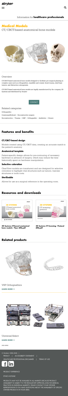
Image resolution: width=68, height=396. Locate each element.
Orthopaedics (6, 112)
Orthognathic (32, 118)
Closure (50, 118)
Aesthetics (42, 118)
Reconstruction (7, 118)
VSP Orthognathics (12, 285)
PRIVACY (6, 356)
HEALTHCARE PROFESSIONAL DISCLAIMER (18, 359)
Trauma (17, 118)
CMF (24, 118)
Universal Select (10, 336)
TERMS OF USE (44, 359)
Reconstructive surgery (26, 115)
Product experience (11, 372)
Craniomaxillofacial (9, 115)
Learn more (7, 289)
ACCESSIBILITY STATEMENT (24, 356)
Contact (34, 102)
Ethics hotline (9, 376)
